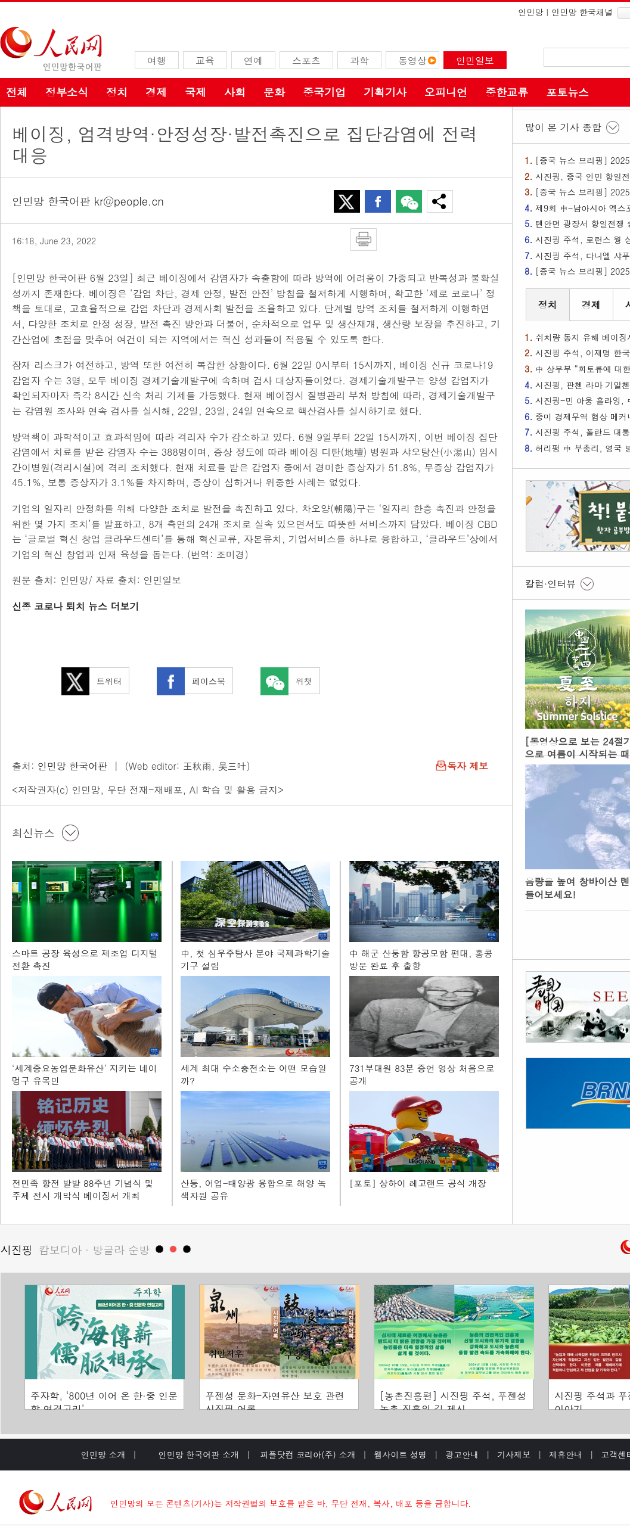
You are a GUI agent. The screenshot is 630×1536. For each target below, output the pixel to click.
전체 (16, 92)
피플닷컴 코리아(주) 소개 (306, 1454)
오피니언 (445, 92)
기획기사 (385, 92)
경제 (156, 92)
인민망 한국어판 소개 (199, 1454)
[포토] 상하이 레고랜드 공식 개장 (417, 1183)
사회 (235, 92)
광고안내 (462, 1454)
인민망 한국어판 (72, 766)
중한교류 (506, 92)
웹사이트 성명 (400, 1454)
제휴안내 (565, 1454)
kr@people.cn (129, 201)
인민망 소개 (103, 1454)
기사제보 (513, 1454)
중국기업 (324, 92)
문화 (274, 92)
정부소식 (66, 92)
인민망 (530, 12)
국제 (195, 92)
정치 (117, 92)
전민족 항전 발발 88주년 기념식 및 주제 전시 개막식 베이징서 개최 (83, 1189)
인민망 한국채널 (582, 12)
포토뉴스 (567, 92)
